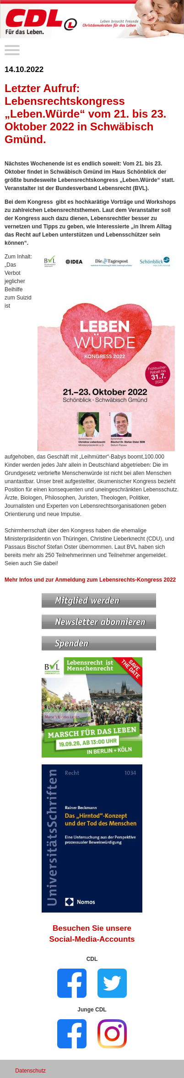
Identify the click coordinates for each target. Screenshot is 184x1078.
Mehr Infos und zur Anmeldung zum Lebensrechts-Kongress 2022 (90, 580)
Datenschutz (30, 1071)
